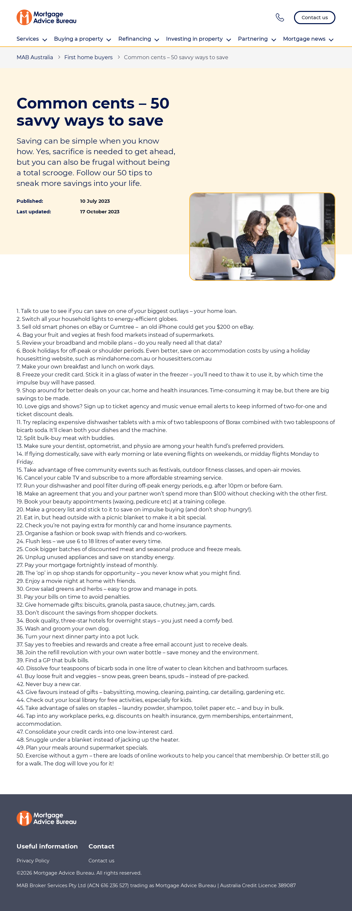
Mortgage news (308, 39)
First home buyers (88, 57)
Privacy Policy (33, 861)
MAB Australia (35, 57)
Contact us (101, 861)
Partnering (257, 39)
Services (32, 39)
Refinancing (138, 39)
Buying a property (82, 39)
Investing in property (198, 39)
